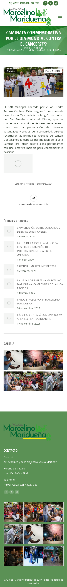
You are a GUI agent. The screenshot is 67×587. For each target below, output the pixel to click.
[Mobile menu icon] (59, 16)
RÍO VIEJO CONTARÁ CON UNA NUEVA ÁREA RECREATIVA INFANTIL (39, 316)
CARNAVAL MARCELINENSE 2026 (36, 266)
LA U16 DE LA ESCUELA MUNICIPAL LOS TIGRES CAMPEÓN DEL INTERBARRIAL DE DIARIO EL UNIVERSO (38, 248)
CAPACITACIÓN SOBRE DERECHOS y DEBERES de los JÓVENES (38, 229)
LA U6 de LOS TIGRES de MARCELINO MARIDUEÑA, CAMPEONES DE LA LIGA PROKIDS (40, 284)
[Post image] (9, 231)
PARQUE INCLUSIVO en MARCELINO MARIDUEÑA (38, 301)
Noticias (11, 71)
